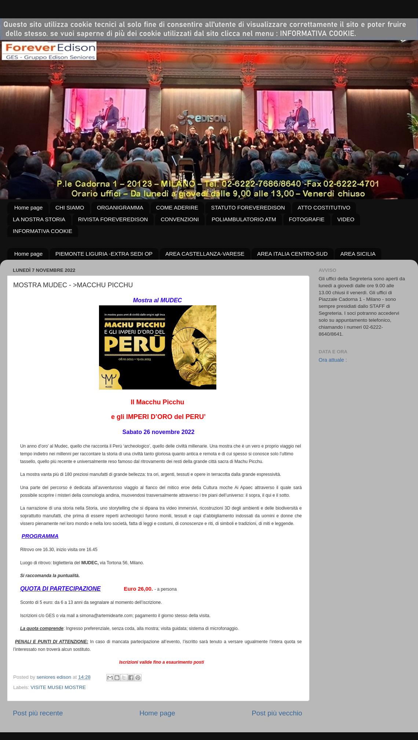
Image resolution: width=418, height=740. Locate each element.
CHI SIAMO (69, 207)
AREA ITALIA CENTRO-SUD (292, 254)
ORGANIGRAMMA (120, 207)
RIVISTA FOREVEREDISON (113, 219)
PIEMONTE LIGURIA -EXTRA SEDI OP (104, 254)
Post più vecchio (277, 713)
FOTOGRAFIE (306, 219)
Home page (28, 207)
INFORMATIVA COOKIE (42, 231)
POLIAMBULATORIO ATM (244, 219)
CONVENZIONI (180, 219)
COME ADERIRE (177, 207)
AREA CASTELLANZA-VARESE (205, 254)
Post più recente (38, 713)
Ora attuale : (333, 360)
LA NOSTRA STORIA (39, 219)
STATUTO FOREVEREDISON (248, 207)
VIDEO (346, 219)
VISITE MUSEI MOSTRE (58, 687)
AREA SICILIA (357, 254)
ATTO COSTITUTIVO (324, 207)
